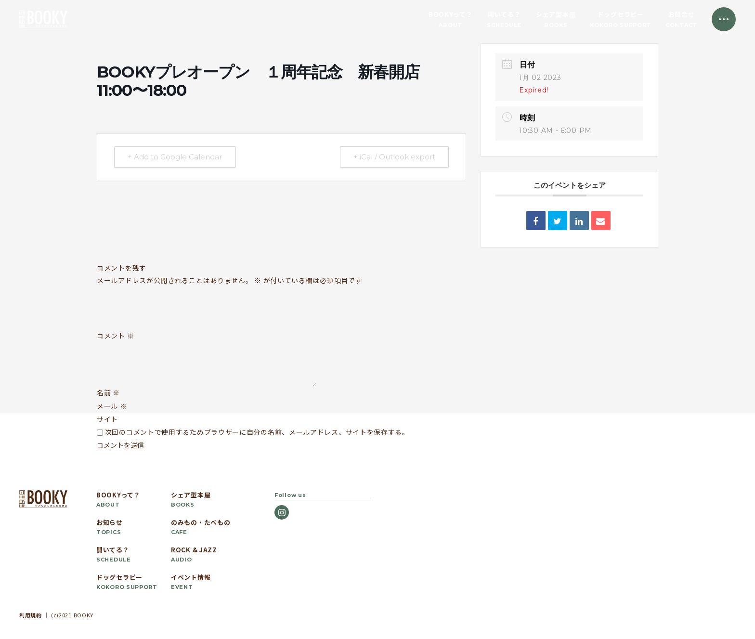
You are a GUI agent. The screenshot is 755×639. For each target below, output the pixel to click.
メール (112, 406)
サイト (107, 419)
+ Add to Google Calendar (175, 157)
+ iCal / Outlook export (394, 157)
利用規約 (30, 615)
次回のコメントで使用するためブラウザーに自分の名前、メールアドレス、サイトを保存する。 (257, 432)
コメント (115, 336)
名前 (108, 392)
